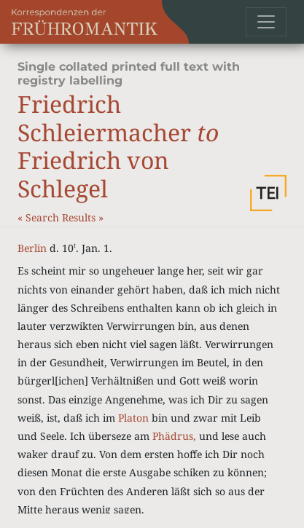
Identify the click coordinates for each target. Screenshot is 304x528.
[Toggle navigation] (266, 21)
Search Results (62, 217)
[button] (268, 193)
